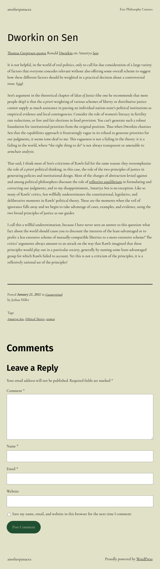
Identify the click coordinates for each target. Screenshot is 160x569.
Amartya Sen (15, 319)
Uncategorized (53, 294)
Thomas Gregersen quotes (26, 53)
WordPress (144, 559)
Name (12, 446)
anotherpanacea (19, 9)
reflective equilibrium (105, 181)
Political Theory (34, 319)
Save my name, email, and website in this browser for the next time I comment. (72, 513)
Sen (95, 53)
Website (13, 491)
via (19, 83)
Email (12, 468)
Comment (16, 390)
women (50, 319)
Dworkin (66, 53)
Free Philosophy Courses (136, 9)
